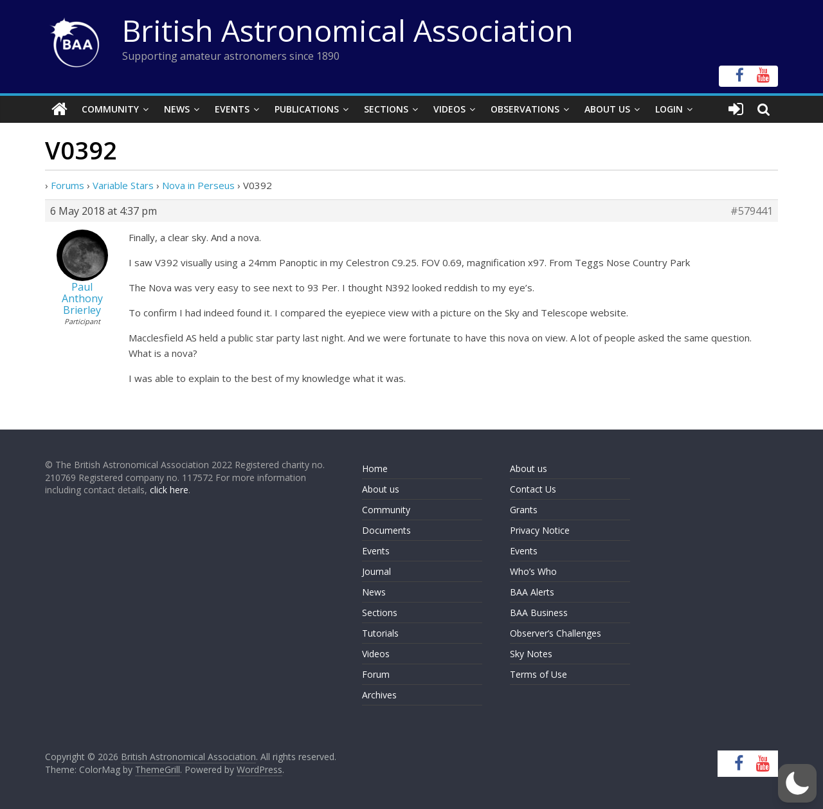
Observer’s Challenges (555, 633)
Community (110, 109)
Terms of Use (538, 674)
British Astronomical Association (348, 30)
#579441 (751, 211)
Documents (386, 530)
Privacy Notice (540, 530)
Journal (376, 571)
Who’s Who (533, 571)
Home (375, 468)
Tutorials (380, 633)
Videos (449, 109)
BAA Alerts (532, 592)
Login (669, 109)
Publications (307, 109)
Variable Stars (123, 185)
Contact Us (533, 489)
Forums (67, 185)
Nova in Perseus (198, 185)
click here (169, 490)
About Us (607, 109)
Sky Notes (531, 654)
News (177, 109)
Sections (386, 109)
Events (232, 109)
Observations (525, 109)
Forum (376, 674)
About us (380, 489)
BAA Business (539, 612)
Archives (379, 695)
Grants (524, 510)
